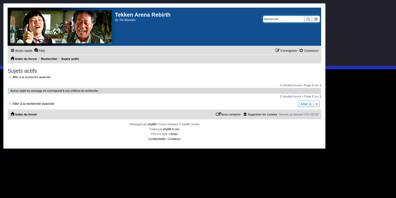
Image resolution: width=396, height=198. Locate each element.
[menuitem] (39, 50)
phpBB (152, 124)
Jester (174, 134)
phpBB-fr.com (171, 129)
